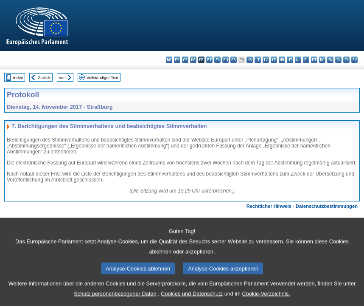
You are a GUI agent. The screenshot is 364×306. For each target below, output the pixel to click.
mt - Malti (290, 60)
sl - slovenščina (338, 60)
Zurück (44, 77)
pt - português (314, 60)
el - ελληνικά (217, 60)
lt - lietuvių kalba (274, 60)
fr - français (233, 60)
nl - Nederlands (298, 60)
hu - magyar (282, 60)
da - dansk (193, 60)
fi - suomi (346, 60)
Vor (61, 77)
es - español (177, 60)
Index (18, 77)
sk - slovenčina (330, 60)
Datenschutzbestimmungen (327, 206)
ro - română (322, 60)
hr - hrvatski (249, 60)
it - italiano (258, 60)
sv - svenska (354, 60)
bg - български (169, 60)
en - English (225, 60)
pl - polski (306, 60)
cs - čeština (185, 60)
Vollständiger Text (102, 77)
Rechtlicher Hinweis (268, 206)
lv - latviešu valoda (266, 60)
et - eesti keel (209, 60)
